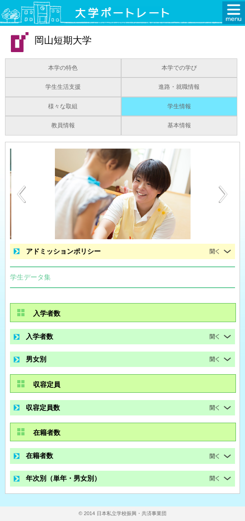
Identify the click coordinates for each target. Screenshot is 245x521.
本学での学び (179, 68)
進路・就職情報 (179, 87)
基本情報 (179, 125)
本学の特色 (63, 68)
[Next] (223, 194)
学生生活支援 (63, 87)
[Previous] (21, 194)
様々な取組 (63, 106)
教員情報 (63, 125)
